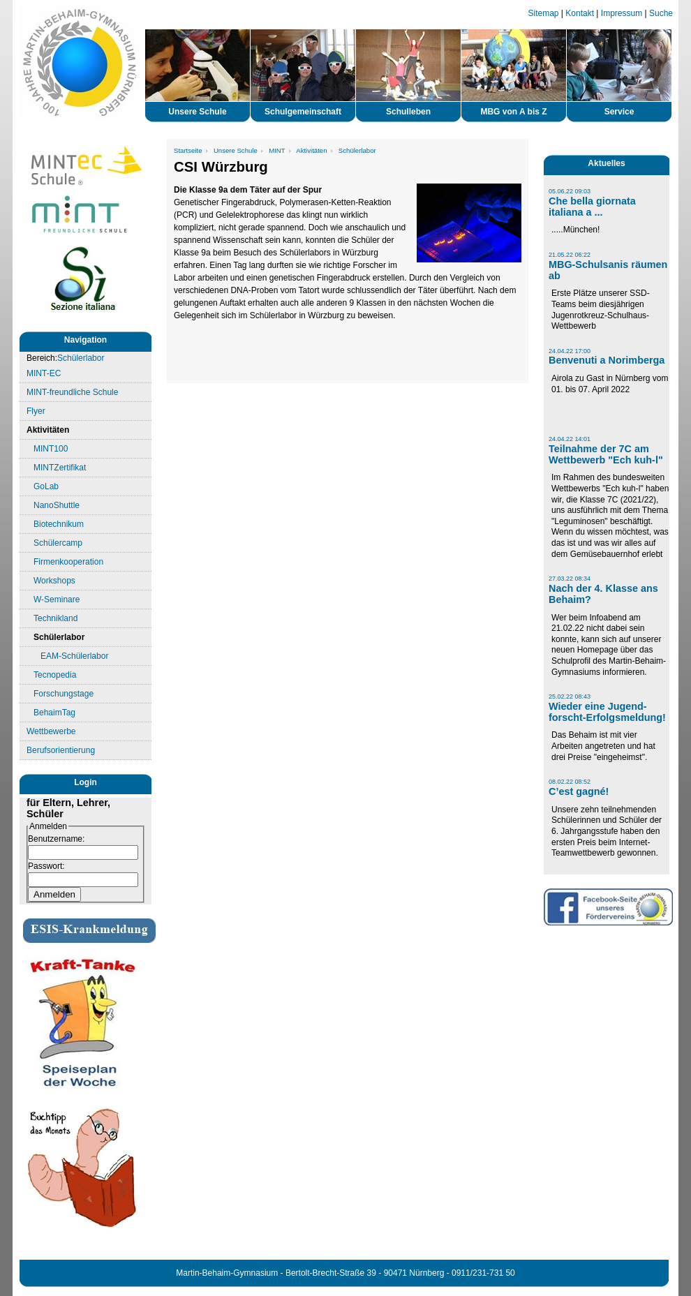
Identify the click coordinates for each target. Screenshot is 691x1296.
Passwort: (46, 866)
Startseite (188, 150)
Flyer (36, 411)
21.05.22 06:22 (569, 254)
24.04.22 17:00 (569, 351)
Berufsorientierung (61, 750)
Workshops (54, 581)
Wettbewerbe (51, 731)
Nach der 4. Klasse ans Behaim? (603, 594)
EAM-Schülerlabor (74, 656)
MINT (277, 150)
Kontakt (579, 13)
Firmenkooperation (68, 562)
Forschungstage (64, 694)
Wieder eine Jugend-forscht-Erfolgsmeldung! (607, 712)
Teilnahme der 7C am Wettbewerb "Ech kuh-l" (606, 454)
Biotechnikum (59, 524)
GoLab (46, 486)
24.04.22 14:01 (569, 438)
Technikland (55, 618)
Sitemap (543, 13)
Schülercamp (58, 543)
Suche (661, 13)
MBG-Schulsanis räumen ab (608, 270)
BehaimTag (54, 712)
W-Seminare (57, 599)
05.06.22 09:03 (569, 191)
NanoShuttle (57, 505)
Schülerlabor (80, 358)
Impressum (621, 13)
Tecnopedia (55, 675)
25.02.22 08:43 (569, 696)
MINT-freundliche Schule (72, 392)
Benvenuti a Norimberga (606, 360)
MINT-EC (44, 373)
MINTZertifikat (60, 467)
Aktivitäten (48, 430)
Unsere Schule (236, 150)
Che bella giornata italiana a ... (592, 206)
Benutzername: (56, 839)
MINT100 (51, 449)
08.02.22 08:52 (569, 781)
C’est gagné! (579, 791)
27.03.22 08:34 (569, 578)
